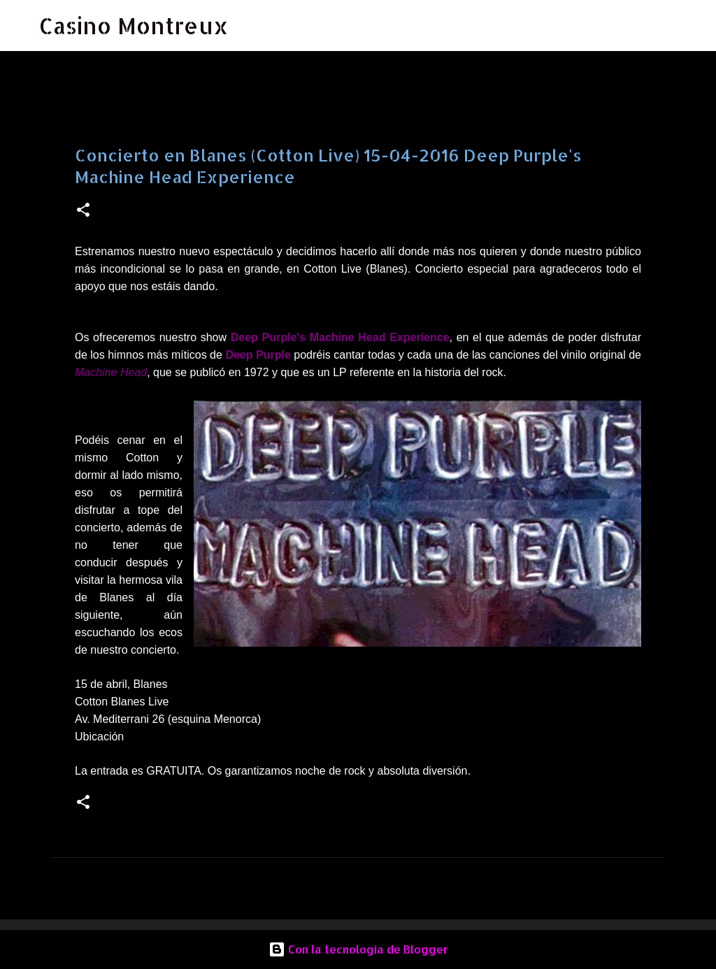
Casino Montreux (134, 25)
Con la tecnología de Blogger (358, 949)
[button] (83, 210)
